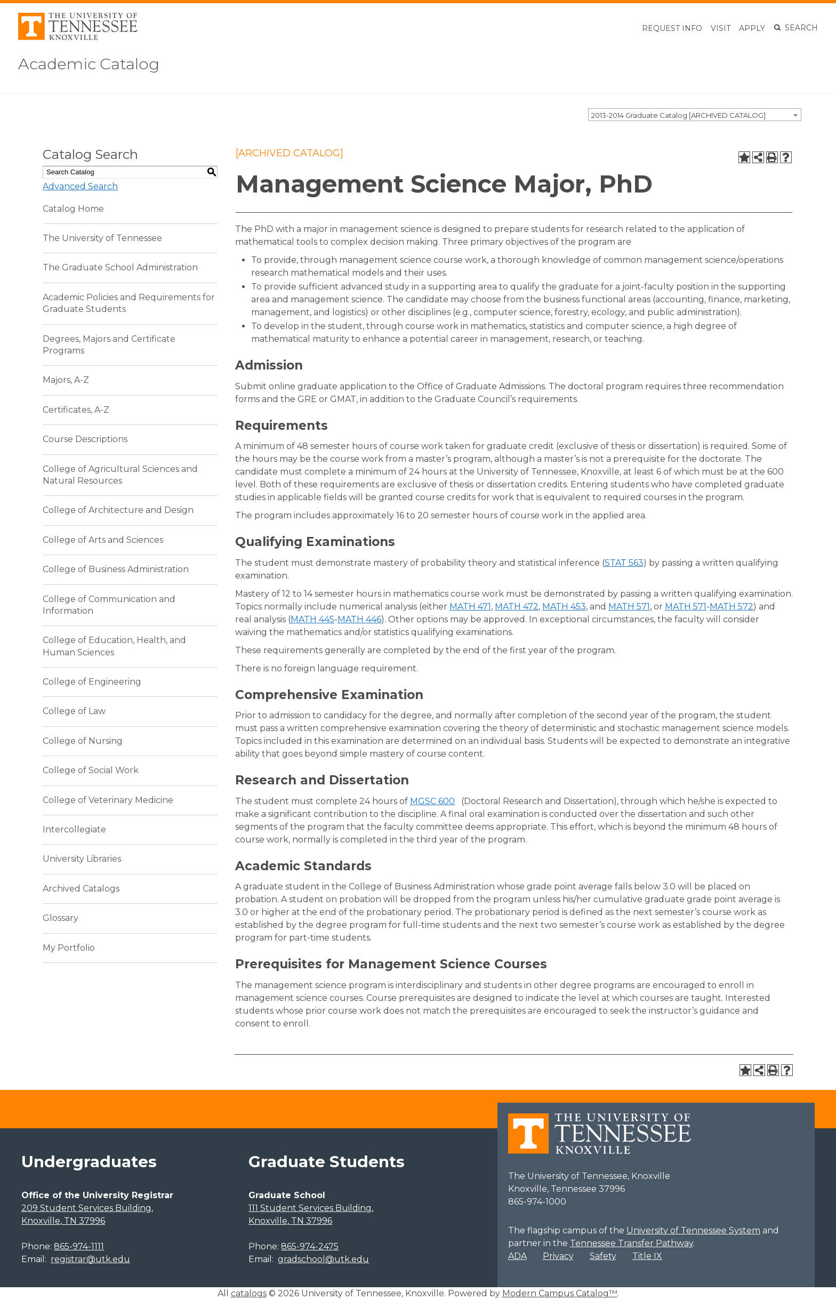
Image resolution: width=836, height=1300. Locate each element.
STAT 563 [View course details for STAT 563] (624, 563)
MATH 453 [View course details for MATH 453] (564, 606)
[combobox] (694, 114)
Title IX (647, 1256)
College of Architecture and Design (118, 510)
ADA (517, 1256)
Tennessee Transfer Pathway (631, 1243)
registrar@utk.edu (90, 1259)
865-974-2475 (310, 1246)
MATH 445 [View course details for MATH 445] (312, 619)
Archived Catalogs (81, 889)
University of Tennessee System (693, 1230)
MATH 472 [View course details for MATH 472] (516, 606)
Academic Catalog (96, 63)
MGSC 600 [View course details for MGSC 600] (432, 801)
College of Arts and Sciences (103, 540)
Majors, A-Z (66, 380)
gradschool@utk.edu (323, 1259)
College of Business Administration (116, 569)
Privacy (558, 1256)
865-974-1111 (79, 1246)
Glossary (60, 918)
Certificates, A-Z (76, 410)
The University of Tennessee (102, 238)
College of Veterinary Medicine (108, 800)
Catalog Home (73, 209)
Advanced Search (80, 186)
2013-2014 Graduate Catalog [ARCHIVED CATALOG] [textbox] (678, 115)
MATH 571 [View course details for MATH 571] (629, 606)
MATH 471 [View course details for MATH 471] (470, 606)
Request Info (672, 28)
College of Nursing (83, 741)
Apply (752, 28)
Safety (603, 1256)
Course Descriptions (85, 439)
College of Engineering (92, 682)
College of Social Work (91, 770)
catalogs (249, 1293)
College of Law (74, 711)
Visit (720, 28)
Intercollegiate (74, 829)
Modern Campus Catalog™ (559, 1293)
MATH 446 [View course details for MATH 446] (359, 619)
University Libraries (82, 859)
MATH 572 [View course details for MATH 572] (731, 606)
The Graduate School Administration (120, 267)
